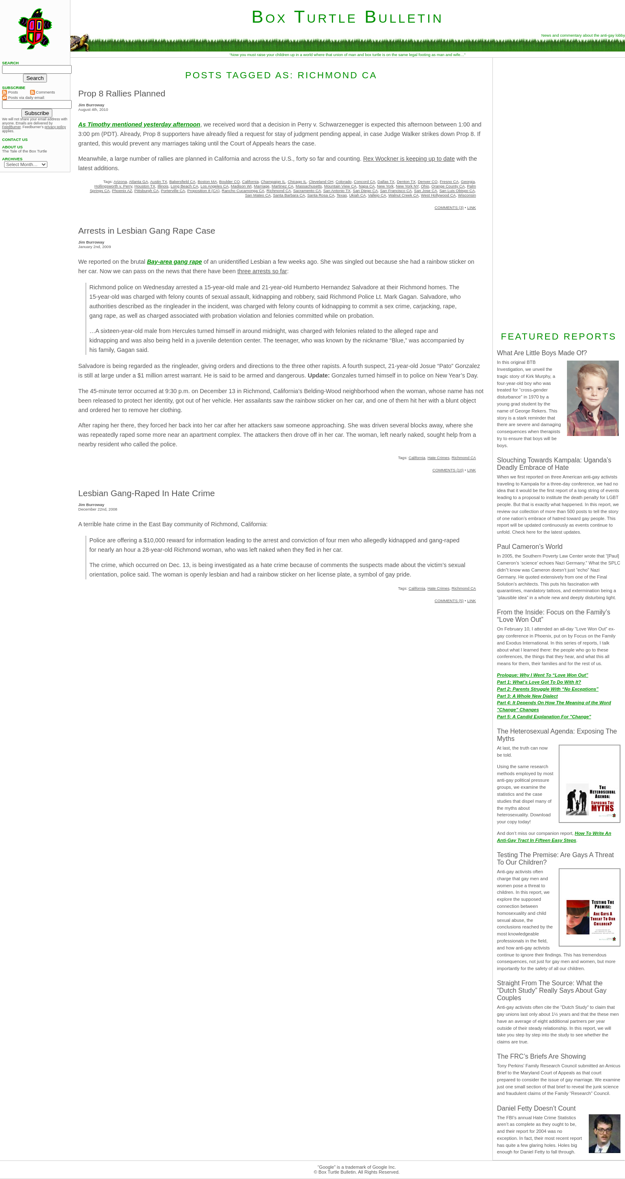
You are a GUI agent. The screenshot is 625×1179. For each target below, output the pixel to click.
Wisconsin (467, 195)
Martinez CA (283, 186)
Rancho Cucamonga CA (243, 190)
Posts (10, 92)
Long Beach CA (184, 186)
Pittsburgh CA (146, 190)
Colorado (344, 181)
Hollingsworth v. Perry (113, 186)
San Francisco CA (396, 190)
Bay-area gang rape (174, 261)
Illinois (162, 186)
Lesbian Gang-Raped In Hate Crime (146, 493)
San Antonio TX (337, 190)
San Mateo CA (258, 195)
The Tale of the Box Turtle (24, 151)
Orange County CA (448, 186)
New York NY (407, 186)
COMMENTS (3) (449, 207)
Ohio (425, 186)
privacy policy (55, 127)
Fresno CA (449, 181)
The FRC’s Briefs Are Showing (541, 1056)
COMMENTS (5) (449, 600)
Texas (342, 195)
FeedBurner (11, 127)
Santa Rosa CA (320, 195)
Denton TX (406, 181)
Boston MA (207, 181)
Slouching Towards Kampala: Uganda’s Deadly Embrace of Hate (554, 464)
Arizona (120, 181)
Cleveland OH (321, 181)
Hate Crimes (438, 457)
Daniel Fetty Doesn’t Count (536, 1108)
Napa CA (367, 186)
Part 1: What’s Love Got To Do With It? (539, 682)
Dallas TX (386, 181)
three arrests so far (262, 271)
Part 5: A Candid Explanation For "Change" (544, 716)
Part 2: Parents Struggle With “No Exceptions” (548, 689)
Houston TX (145, 186)
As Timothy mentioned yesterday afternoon (139, 124)
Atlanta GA (138, 181)
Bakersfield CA (182, 181)
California (250, 181)
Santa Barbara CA (289, 195)
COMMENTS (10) (448, 470)
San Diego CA (365, 190)
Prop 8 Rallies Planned (122, 93)
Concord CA (364, 181)
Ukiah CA (357, 195)
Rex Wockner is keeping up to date (409, 158)
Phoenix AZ (122, 190)
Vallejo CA (377, 195)
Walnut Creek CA (403, 195)
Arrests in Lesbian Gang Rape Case (146, 230)
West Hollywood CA (438, 195)
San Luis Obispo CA (457, 190)
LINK (471, 207)
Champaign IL (273, 181)
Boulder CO (229, 181)
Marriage (262, 186)
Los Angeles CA (215, 186)
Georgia (468, 181)
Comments (42, 92)
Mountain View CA (340, 186)
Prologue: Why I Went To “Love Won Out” (542, 675)
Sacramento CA (307, 190)
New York (385, 186)
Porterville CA (173, 190)
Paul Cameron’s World (529, 546)
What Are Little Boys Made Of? (542, 352)
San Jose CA (425, 190)
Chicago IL (297, 181)
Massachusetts (309, 186)
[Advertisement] (558, 193)
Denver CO (428, 181)
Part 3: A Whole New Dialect (527, 696)
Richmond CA (278, 190)
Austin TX (158, 181)
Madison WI (241, 186)
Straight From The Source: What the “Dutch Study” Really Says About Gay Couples (551, 990)
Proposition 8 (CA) (203, 190)
